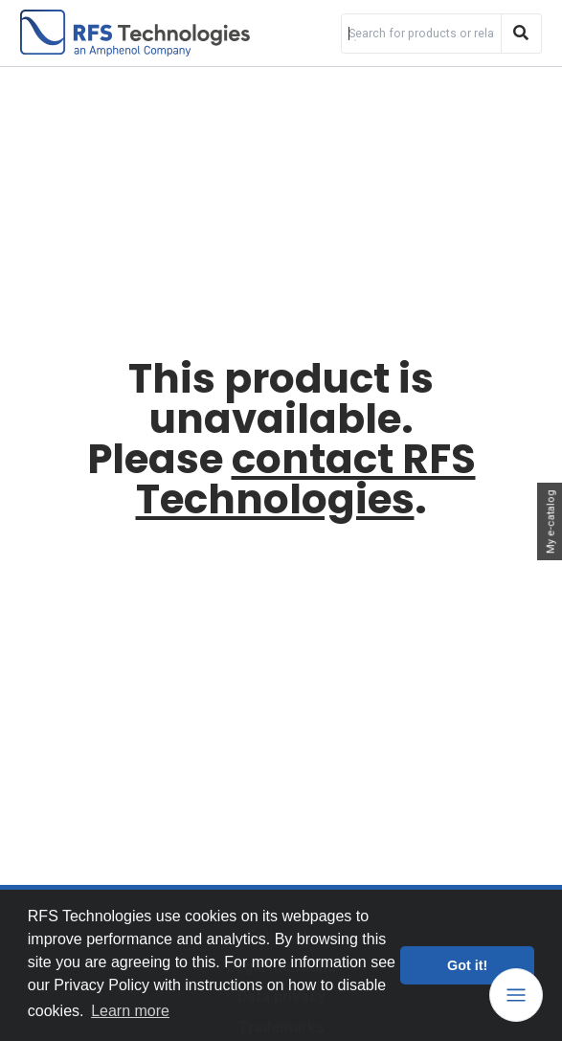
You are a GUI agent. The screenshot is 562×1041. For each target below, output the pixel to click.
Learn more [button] (130, 1011)
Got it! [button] (467, 965)
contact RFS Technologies (306, 479)
